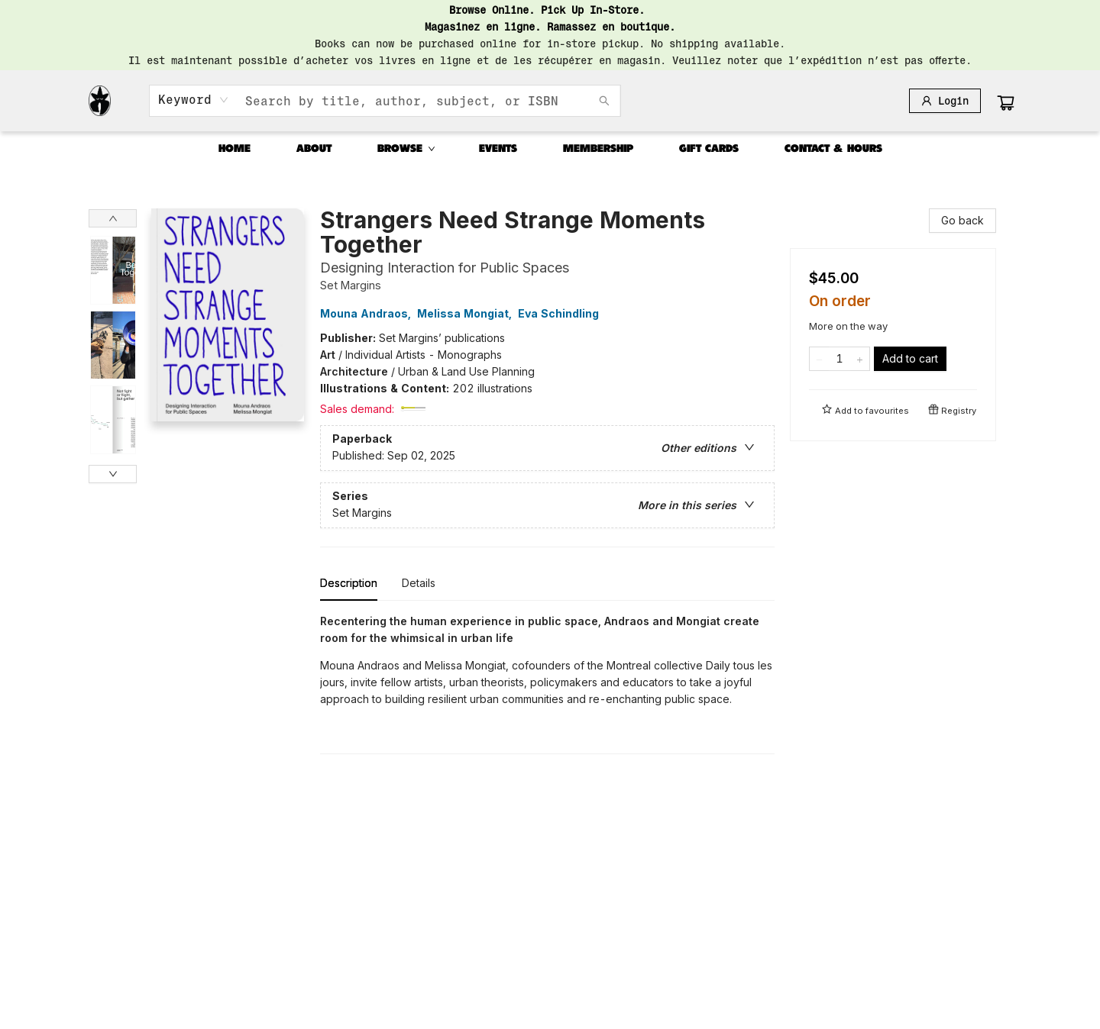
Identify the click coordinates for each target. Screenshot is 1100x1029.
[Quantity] (839, 359)
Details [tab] (418, 582)
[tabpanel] (547, 683)
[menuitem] (234, 148)
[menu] (550, 148)
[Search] (604, 100)
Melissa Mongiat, (467, 313)
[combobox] (194, 100)
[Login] (945, 101)
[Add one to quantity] (859, 358)
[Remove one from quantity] (819, 358)
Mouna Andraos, (368, 313)
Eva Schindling (561, 313)
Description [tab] (348, 582)
